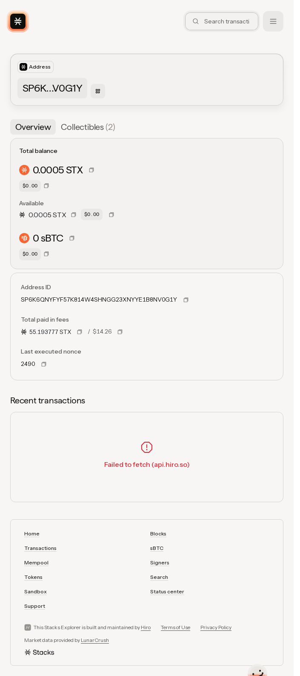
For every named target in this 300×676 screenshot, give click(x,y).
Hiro (146, 627)
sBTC (156, 548)
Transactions (40, 548)
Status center (167, 591)
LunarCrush (95, 640)
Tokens (33, 577)
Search (159, 577)
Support (34, 606)
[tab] (33, 127)
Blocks (158, 533)
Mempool (36, 562)
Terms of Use (175, 627)
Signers (159, 562)
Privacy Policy (215, 627)
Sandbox (35, 591)
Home (32, 533)
